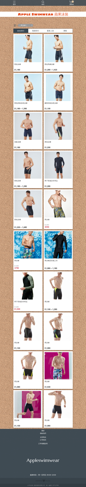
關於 (43, 431)
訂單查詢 (43, 440)
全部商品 (43, 437)
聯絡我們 (43, 433)
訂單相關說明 (43, 443)
